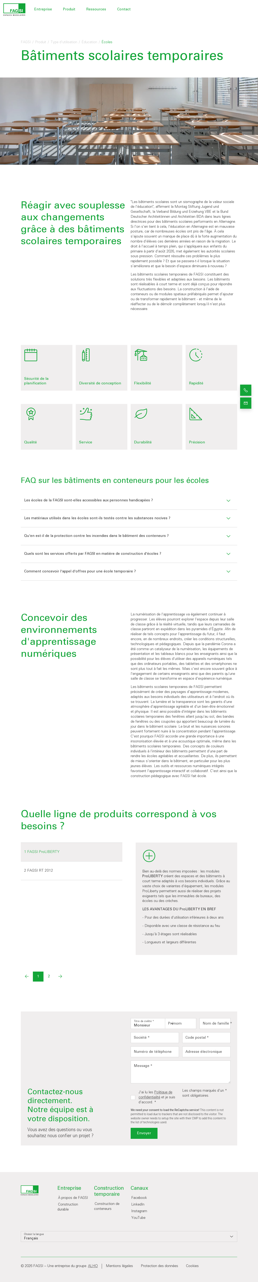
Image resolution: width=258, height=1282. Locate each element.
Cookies (192, 1266)
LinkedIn (137, 1204)
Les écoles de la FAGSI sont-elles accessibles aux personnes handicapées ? (88, 500)
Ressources (96, 9)
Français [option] (31, 1238)
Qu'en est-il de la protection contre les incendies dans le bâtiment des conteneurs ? (96, 536)
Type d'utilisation (64, 42)
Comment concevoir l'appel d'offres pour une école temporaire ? (80, 571)
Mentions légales (119, 1266)
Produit (69, 9)
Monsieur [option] (142, 1025)
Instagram (139, 1211)
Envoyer (144, 1133)
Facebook (139, 1198)
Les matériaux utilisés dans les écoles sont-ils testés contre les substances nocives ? (97, 518)
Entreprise (43, 9)
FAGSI (26, 42)
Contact (124, 9)
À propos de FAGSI (73, 1198)
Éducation (89, 42)
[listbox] (154, 1023)
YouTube (138, 1218)
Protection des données (159, 1266)
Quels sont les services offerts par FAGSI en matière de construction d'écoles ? (92, 554)
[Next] (60, 977)
